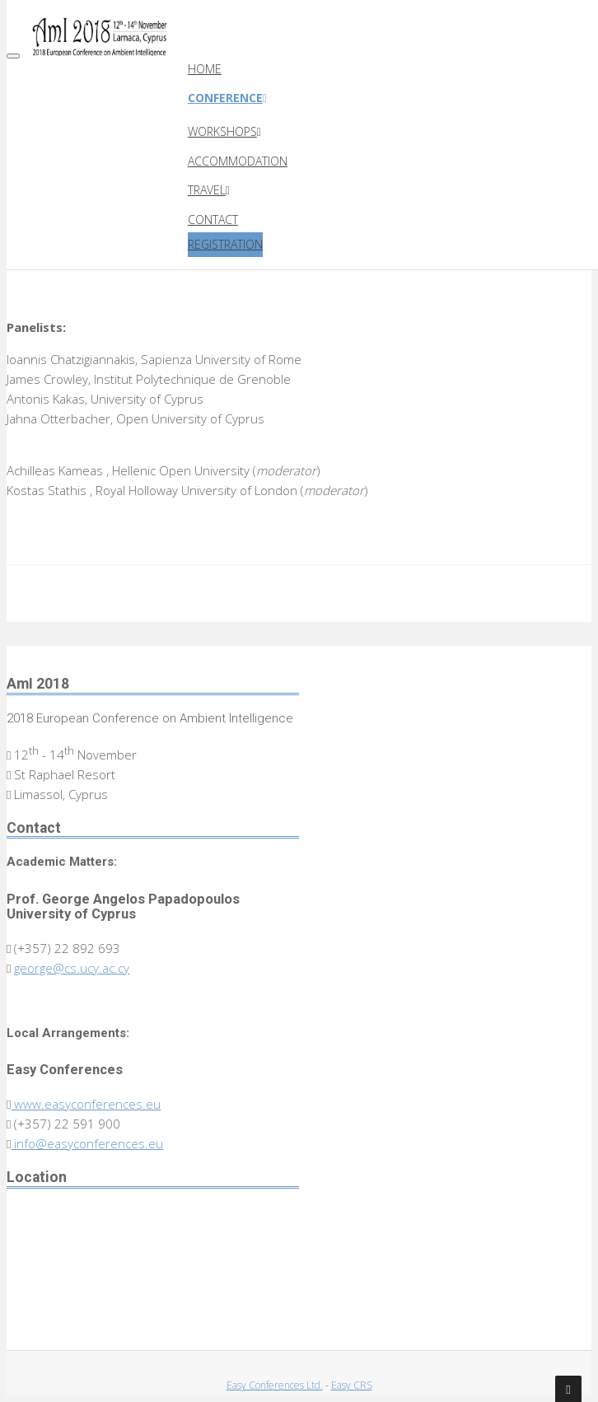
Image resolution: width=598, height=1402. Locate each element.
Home (205, 69)
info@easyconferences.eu (87, 1143)
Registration (225, 244)
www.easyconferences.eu (86, 1104)
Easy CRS (351, 1385)
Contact (213, 219)
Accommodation (237, 161)
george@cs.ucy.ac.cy (71, 968)
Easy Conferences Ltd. (275, 1385)
